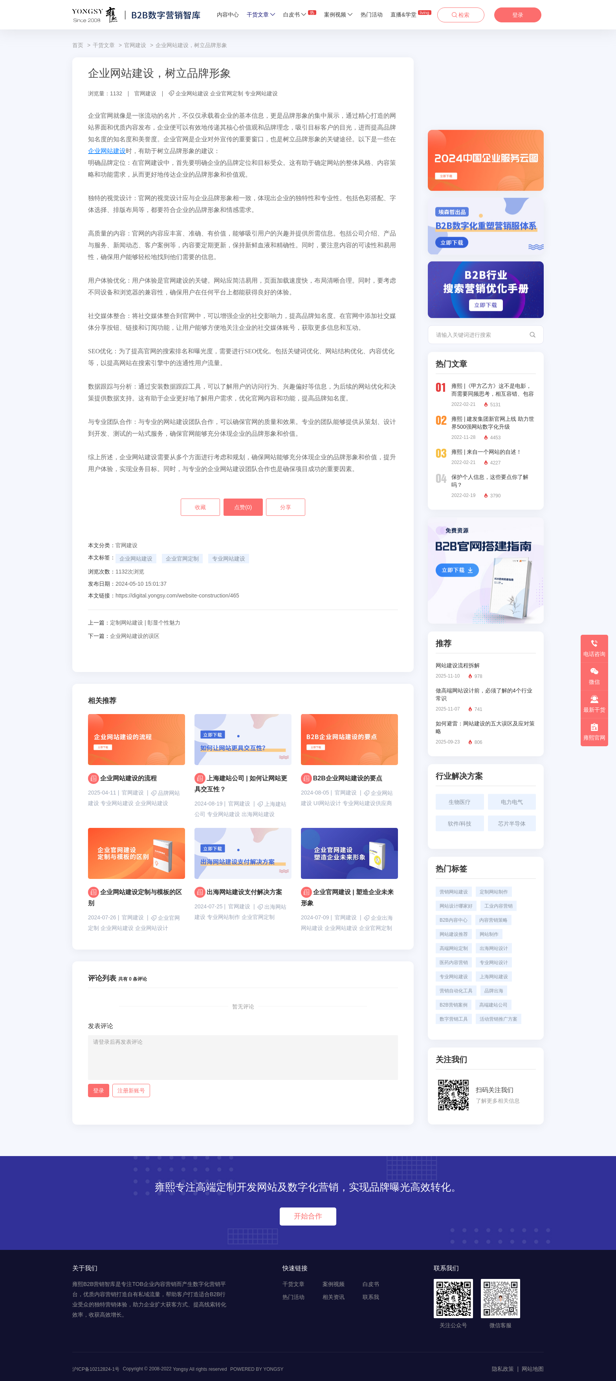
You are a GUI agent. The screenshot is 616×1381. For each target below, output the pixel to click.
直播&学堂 (410, 14)
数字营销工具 (454, 1019)
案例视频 (338, 14)
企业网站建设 (192, 93)
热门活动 (372, 14)
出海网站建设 (258, 814)
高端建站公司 (493, 1005)
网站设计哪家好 (456, 906)
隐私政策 (503, 1369)
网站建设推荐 (454, 934)
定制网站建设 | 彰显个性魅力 (134, 622)
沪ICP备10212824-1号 (95, 1369)
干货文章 (261, 14)
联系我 (371, 1297)
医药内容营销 (454, 962)
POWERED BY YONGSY (257, 1369)
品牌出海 (493, 991)
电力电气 (512, 802)
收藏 (200, 507)
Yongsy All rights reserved (200, 1369)
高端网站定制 (454, 948)
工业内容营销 (498, 906)
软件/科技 (459, 823)
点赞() (243, 507)
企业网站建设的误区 (124, 636)
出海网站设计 (494, 948)
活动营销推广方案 (498, 1019)
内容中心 (228, 14)
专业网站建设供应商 (367, 803)
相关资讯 (334, 1297)
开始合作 (308, 1216)
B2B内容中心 (454, 920)
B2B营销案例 (454, 1005)
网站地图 (533, 1369)
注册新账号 (131, 1090)
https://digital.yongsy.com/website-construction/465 (177, 595)
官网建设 (135, 45)
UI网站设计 (327, 803)
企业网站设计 (151, 928)
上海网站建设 (494, 976)
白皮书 (299, 14)
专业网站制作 (223, 917)
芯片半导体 (512, 823)
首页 (77, 45)
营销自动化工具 (456, 991)
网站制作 (489, 934)
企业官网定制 (226, 93)
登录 (517, 15)
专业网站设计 (494, 962)
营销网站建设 (454, 892)
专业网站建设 (261, 93)
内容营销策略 (493, 920)
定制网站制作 (494, 892)
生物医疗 (460, 802)
